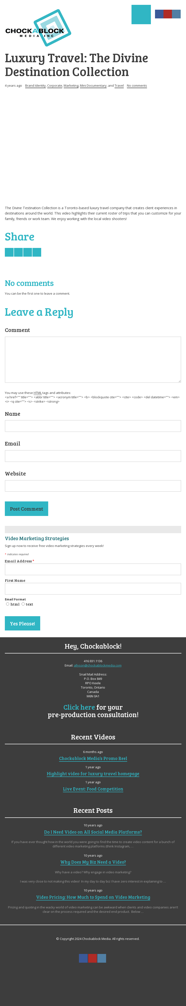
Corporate (54, 85)
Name (12, 413)
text (29, 604)
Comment (17, 330)
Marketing (71, 85)
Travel (119, 85)
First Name (15, 580)
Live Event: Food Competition (93, 789)
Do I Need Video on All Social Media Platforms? (93, 832)
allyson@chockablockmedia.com (98, 665)
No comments (137, 85)
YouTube (167, 14)
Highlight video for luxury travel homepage (93, 773)
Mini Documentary (93, 85)
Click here (79, 707)
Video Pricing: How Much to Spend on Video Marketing (93, 897)
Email (12, 443)
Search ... (92, 970)
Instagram (176, 14)
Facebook (159, 14)
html (15, 604)
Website (15, 473)
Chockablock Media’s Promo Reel (93, 758)
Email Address (19, 560)
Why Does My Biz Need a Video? (93, 862)
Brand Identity (35, 85)
